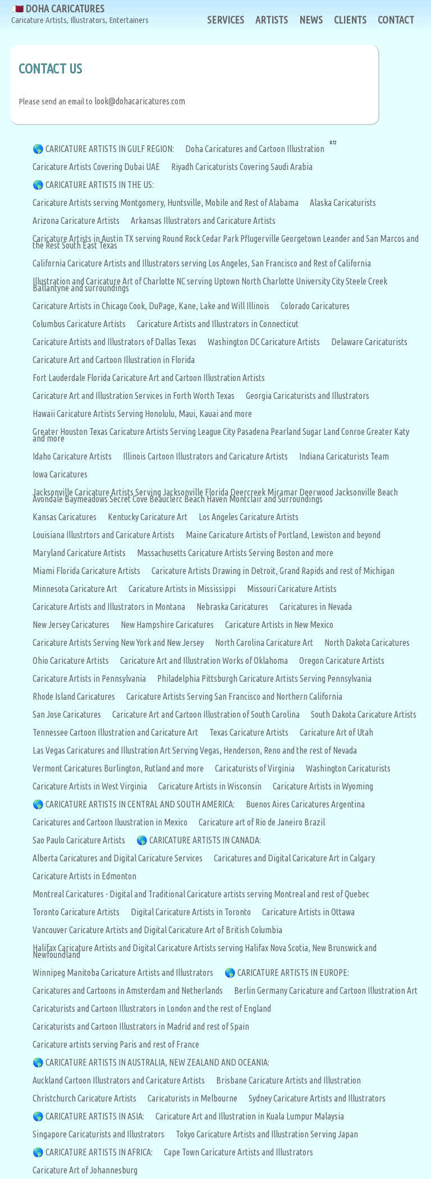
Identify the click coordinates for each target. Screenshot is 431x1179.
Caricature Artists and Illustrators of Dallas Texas (114, 342)
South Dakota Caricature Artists (363, 714)
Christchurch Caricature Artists (84, 1098)
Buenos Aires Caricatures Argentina (305, 804)
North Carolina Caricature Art (264, 642)
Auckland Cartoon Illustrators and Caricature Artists (119, 1080)
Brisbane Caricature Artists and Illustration (288, 1080)
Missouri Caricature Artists (292, 589)
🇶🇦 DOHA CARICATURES (80, 14)
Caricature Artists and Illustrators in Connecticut (218, 324)
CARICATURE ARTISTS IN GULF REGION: (109, 149)
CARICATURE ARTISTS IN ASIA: (94, 1116)
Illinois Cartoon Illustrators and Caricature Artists (205, 456)
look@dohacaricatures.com (139, 101)
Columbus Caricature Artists (79, 324)
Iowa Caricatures (60, 474)
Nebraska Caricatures (232, 607)
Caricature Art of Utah (336, 732)
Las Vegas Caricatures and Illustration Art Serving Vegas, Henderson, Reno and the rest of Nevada (195, 750)
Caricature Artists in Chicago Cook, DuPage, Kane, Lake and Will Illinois (151, 306)
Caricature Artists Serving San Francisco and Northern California (234, 696)
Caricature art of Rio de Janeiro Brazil (262, 822)
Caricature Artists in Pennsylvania (89, 678)
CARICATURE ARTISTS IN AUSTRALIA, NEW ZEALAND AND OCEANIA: (157, 1062)
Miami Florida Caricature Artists (86, 571)
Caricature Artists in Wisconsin (210, 786)
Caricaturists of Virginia (255, 768)
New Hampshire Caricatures (167, 625)
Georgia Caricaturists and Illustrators (307, 396)
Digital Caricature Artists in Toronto (191, 912)
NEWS (311, 19)
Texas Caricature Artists (248, 732)
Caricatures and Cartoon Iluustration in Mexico (110, 822)
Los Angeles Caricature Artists (249, 517)
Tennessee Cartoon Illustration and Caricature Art (115, 732)
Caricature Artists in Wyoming (323, 786)
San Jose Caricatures (67, 714)
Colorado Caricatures (315, 306)
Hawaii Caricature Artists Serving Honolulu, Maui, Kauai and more (142, 414)
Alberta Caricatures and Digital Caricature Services (118, 858)
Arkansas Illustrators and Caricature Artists (203, 220)
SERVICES (225, 19)
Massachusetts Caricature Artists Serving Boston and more (235, 553)
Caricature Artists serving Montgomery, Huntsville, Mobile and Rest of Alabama (166, 203)
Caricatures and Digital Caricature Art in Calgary (294, 858)
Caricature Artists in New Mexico (279, 625)
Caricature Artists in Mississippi (182, 589)
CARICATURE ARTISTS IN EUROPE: (293, 972)
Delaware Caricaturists (369, 342)
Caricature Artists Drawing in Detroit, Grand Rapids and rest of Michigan (273, 571)
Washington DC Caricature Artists (264, 342)
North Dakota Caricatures (367, 642)
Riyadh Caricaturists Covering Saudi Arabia (242, 167)
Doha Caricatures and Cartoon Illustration (254, 149)
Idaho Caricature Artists (72, 456)
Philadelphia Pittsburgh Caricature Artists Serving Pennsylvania (264, 678)
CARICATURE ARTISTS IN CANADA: (205, 840)
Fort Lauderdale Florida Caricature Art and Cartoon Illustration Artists (149, 378)
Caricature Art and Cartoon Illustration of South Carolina (206, 714)
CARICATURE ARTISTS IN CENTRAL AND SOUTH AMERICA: (140, 804)
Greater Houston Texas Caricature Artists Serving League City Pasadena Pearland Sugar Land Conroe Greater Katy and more (221, 434)
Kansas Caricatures (65, 517)
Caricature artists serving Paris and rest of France (116, 1044)
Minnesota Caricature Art (75, 589)
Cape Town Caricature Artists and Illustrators (238, 1152)
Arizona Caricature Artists (76, 220)
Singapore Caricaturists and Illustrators (98, 1134)
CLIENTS (350, 19)
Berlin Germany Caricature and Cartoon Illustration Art (326, 990)
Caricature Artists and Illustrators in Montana (109, 607)
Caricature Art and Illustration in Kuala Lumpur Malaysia (249, 1116)
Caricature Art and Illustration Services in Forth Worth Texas (134, 396)
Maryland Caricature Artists (79, 553)
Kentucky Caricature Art (147, 517)
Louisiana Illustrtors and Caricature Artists (104, 535)
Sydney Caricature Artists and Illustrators (317, 1098)
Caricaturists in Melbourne (192, 1098)
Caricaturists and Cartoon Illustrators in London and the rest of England (152, 1008)
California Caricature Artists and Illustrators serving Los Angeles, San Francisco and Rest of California (202, 263)
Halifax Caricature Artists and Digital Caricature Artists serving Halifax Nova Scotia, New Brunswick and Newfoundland (205, 951)
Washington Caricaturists (348, 768)
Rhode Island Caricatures (74, 696)
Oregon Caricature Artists (341, 660)
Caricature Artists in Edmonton (84, 876)
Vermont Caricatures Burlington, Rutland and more (118, 768)
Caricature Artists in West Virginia (90, 786)
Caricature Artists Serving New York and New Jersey (118, 642)
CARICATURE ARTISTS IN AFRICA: (99, 1152)
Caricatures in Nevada (315, 607)
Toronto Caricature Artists (76, 912)
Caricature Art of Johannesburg (85, 1170)
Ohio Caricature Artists (71, 660)
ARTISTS (271, 19)
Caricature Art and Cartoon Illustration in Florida (114, 360)
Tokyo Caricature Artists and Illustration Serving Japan (267, 1134)
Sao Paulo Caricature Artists (79, 840)
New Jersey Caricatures (71, 625)
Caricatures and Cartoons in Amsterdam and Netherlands (128, 990)
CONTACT (396, 19)
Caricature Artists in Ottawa (308, 912)
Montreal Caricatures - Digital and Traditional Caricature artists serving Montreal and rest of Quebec (201, 894)
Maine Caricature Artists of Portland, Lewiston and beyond (283, 535)
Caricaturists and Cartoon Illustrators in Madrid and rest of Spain (141, 1026)
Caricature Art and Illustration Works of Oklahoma (204, 660)
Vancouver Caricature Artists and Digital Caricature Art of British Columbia (157, 930)
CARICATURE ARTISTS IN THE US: (99, 185)
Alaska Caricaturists (343, 203)
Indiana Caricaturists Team (344, 456)
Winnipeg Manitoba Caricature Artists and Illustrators (123, 972)
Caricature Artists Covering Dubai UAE (96, 167)
